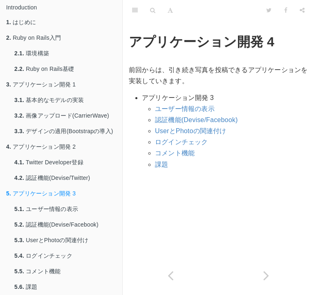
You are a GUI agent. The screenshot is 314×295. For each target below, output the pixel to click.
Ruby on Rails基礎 (44, 69)
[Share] (302, 10)
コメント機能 (37, 271)
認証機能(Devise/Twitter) (52, 178)
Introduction (21, 7)
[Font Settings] (170, 10)
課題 (26, 287)
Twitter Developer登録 (48, 162)
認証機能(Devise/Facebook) (56, 224)
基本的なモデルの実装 (49, 100)
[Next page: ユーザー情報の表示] (266, 275)
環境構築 (31, 53)
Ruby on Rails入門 (33, 37)
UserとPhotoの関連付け (51, 240)
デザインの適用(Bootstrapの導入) (63, 131)
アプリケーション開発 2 (41, 146)
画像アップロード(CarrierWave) (61, 115)
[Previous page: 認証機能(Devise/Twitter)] (170, 275)
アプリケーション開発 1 (41, 84)
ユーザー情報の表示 (46, 209)
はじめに (21, 22)
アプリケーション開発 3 (41, 193)
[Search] (152, 10)
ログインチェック (43, 255)
